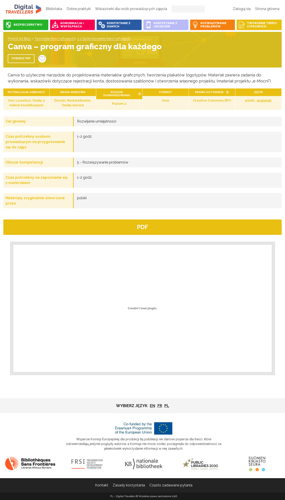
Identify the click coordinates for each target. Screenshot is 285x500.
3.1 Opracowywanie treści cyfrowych (103, 38)
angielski (264, 100)
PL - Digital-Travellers (23, 9)
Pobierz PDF (21, 58)
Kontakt (101, 485)
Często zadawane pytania (170, 485)
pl (166, 405)
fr (159, 405)
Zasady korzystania (129, 485)
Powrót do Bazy (19, 38)
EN (152, 405)
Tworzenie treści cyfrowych (55, 38)
